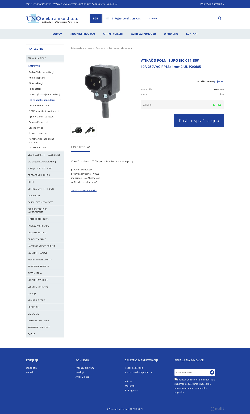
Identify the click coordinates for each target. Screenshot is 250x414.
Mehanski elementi (39, 327)
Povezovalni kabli (38, 225)
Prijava (128, 381)
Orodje (32, 293)
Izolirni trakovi (37, 252)
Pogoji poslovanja (134, 367)
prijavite (218, 81)
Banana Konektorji (38, 122)
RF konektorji (36, 83)
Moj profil (130, 385)
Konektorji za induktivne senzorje (41, 140)
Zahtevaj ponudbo (143, 33)
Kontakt (192, 33)
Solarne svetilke (38, 279)
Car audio (33, 313)
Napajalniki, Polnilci (40, 168)
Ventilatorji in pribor (41, 188)
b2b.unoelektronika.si (81, 47)
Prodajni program (82, 33)
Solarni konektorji (38, 133)
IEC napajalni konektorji (42, 99)
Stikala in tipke (37, 58)
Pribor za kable (37, 239)
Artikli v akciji (113, 33)
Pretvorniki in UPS (39, 175)
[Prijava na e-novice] (212, 372)
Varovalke (34, 195)
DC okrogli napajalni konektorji (44, 94)
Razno (31, 334)
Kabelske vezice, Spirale (41, 246)
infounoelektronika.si (126, 18)
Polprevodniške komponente (37, 210)
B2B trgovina (131, 390)
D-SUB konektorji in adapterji (44, 111)
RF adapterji (35, 88)
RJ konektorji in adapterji (41, 116)
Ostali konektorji (37, 147)
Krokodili (34, 307)
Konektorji (34, 66)
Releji (31, 181)
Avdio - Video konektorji (41, 72)
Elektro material (38, 286)
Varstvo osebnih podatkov (138, 372)
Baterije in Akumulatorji (42, 161)
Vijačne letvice (36, 127)
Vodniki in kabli (37, 232)
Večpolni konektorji (39, 105)
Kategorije (36, 48)
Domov (57, 33)
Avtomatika (35, 273)
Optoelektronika (38, 218)
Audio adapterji (37, 77)
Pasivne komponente (40, 202)
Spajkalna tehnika (38, 266)
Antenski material (38, 320)
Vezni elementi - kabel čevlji (44, 154)
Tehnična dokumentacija (84, 190)
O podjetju (171, 33)
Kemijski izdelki (36, 300)
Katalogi (80, 372)
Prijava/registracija (212, 4)
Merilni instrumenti (40, 259)
